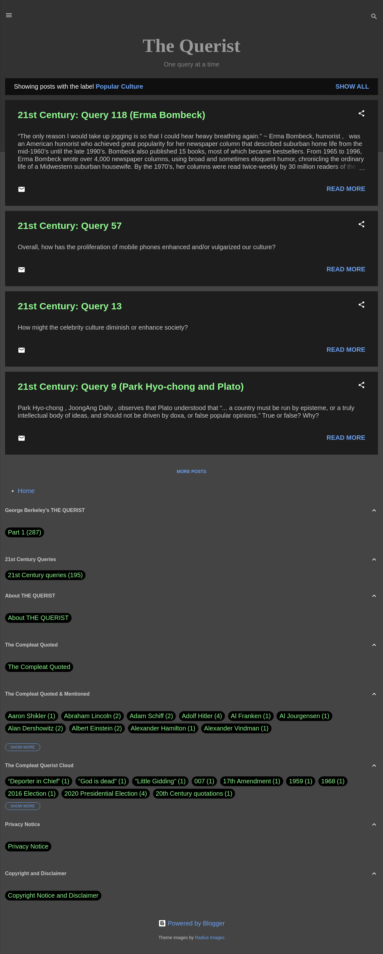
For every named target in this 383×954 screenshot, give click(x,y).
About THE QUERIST (38, 617)
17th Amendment (247, 781)
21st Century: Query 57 (70, 225)
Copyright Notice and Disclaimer (53, 895)
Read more (346, 188)
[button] (361, 114)
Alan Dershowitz (35, 728)
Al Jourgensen (304, 716)
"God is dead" (97, 781)
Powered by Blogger (191, 923)
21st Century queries (37, 575)
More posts (191, 471)
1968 (328, 781)
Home (26, 490)
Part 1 (24, 532)
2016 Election (27, 793)
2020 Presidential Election (100, 793)
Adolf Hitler (202, 716)
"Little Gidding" (155, 781)
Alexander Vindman (236, 728)
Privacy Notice (28, 846)
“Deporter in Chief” (34, 781)
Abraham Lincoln (92, 716)
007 (200, 781)
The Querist (191, 45)
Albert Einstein (97, 728)
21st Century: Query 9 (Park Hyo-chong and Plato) (131, 386)
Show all (352, 86)
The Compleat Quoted (39, 666)
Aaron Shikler (31, 716)
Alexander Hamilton (163, 728)
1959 (296, 781)
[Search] (374, 17)
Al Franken (251, 716)
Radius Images (209, 937)
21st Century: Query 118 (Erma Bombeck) (111, 115)
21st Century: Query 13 (70, 306)
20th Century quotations (189, 793)
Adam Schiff (151, 716)
